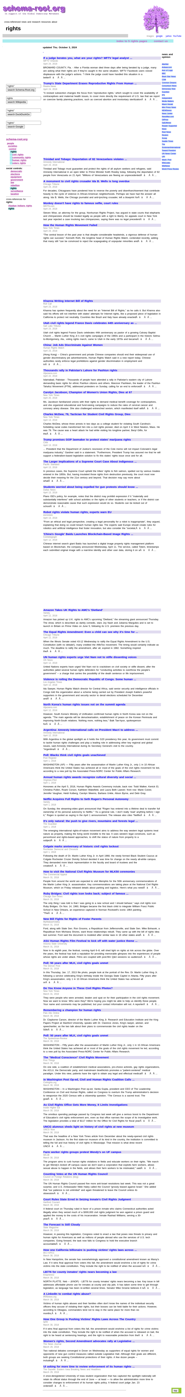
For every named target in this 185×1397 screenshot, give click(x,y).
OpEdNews (166, 123)
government (17, 180)
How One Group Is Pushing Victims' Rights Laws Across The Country (89, 1319)
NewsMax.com (168, 117)
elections (15, 174)
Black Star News (169, 77)
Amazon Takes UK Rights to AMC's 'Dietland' (73, 610)
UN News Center (169, 154)
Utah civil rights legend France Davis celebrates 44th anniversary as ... (90, 323)
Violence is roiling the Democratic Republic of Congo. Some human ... (89, 679)
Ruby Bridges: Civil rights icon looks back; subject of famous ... (85, 893)
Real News (166, 132)
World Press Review (170, 169)
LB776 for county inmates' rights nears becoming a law (80, 1271)
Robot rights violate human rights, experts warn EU (77, 512)
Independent (167, 98)
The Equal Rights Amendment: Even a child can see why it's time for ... (90, 632)
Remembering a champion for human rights (72, 1010)
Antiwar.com (167, 67)
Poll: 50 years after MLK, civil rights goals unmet (75, 963)
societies (12, 146)
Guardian (165, 92)
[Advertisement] (73, 127)
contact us (161, 41)
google (159, 36)
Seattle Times (167, 141)
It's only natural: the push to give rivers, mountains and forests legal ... (90, 821)
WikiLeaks (166, 163)
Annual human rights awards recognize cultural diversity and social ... (89, 777)
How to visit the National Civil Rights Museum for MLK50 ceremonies (89, 871)
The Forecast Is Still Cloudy (61, 1224)
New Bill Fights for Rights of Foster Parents (72, 918)
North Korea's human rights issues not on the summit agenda (84, 704)
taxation (15, 194)
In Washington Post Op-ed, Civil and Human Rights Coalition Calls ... (89, 1079)
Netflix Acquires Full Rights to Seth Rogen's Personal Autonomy (85, 799)
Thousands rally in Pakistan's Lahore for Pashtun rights (80, 370)
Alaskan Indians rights (20, 205)
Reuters (165, 135)
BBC (164, 74)
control (12, 149)
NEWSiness (166, 110)
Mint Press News (169, 107)
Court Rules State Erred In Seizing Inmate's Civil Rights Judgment (87, 1199)
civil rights (18, 154)
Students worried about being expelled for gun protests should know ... (90, 486)
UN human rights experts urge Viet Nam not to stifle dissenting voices (90, 657)
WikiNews (166, 166)
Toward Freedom (169, 151)
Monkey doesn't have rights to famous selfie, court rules (80, 203)
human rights (19, 160)
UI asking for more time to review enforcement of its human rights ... (89, 1366)
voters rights (19, 163)
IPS (163, 95)
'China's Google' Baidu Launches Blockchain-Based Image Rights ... (88, 534)
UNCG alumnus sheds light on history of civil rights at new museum (88, 1126)
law (12, 182)
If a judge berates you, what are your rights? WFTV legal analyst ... (87, 58)
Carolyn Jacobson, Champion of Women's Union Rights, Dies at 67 (87, 392)
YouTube (177, 36)
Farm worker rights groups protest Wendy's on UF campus (82, 1152)
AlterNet (165, 64)
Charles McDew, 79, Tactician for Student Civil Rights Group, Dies (86, 414)
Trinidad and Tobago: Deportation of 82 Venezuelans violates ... (85, 159)
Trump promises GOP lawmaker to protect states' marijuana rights (87, 439)
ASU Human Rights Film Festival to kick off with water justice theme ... (90, 940)
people (10, 143)
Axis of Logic (167, 70)
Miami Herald (167, 104)
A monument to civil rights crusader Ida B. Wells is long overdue (86, 181)
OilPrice (165, 120)
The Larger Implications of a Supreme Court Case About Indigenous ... (90, 461)
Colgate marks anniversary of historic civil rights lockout (81, 846)
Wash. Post (166, 160)
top (175, 1390)
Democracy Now (168, 89)
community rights (21, 157)
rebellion (15, 185)
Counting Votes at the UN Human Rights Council (75, 1174)
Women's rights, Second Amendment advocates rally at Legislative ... (89, 1341)
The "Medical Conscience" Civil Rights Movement (76, 1057)
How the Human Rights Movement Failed (70, 225)
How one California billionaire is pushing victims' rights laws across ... (90, 1250)
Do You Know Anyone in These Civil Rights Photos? (78, 988)
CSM (164, 80)
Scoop (164, 138)
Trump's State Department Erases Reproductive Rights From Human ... (90, 83)
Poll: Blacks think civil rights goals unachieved (74, 755)
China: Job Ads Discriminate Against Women (73, 345)
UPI (163, 157)
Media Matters (168, 101)
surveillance (17, 191)
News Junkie (167, 114)
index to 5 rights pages (132, 41)
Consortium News (169, 86)
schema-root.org (16, 139)
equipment (16, 177)
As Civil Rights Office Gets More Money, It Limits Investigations (85, 1104)
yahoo (169, 36)
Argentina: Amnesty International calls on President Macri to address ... (90, 729)
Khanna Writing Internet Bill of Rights (68, 300)
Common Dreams (169, 83)
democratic (16, 171)
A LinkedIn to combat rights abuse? (67, 1293)
